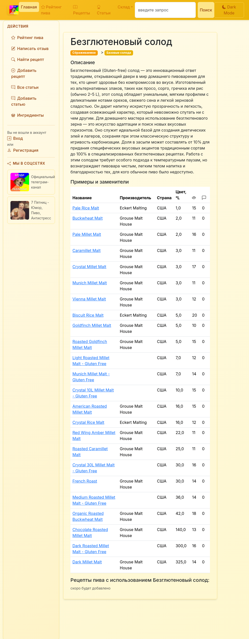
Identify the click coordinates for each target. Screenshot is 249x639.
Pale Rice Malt (85, 207)
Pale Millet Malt (86, 234)
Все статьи (25, 87)
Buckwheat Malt (87, 218)
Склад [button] (124, 6)
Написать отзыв (30, 48)
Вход (15, 138)
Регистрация (22, 150)
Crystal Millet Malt (89, 266)
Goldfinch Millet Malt (91, 325)
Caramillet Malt (86, 250)
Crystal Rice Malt (88, 422)
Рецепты (81, 9)
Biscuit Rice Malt (87, 315)
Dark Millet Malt (87, 561)
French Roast (84, 481)
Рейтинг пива (51, 9)
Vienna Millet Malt (89, 298)
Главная (29, 6)
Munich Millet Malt (89, 282)
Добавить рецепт (23, 73)
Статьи (103, 9)
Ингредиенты (27, 115)
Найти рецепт (27, 59)
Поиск (206, 9)
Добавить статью (23, 101)
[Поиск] (165, 10)
